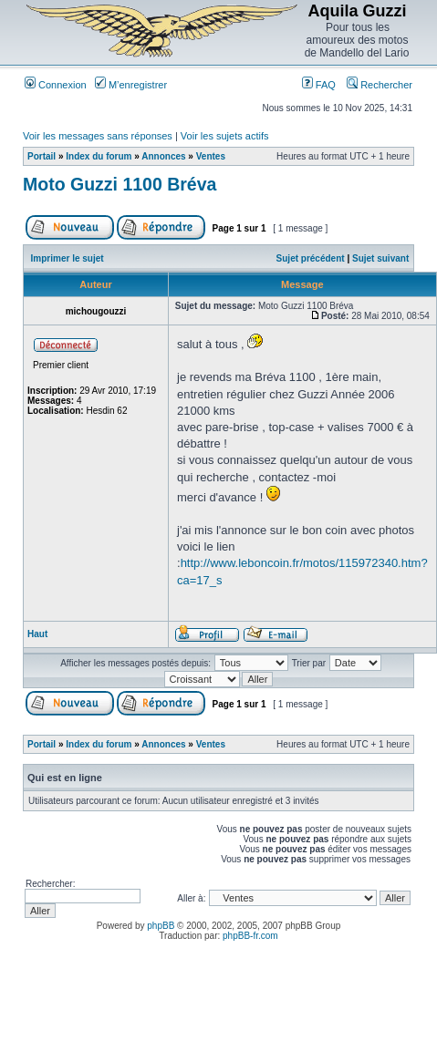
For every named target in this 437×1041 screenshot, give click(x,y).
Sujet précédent (310, 258)
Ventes (210, 156)
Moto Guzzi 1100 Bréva (119, 184)
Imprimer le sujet (67, 258)
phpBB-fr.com (250, 936)
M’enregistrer (131, 84)
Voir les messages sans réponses (97, 135)
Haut (37, 634)
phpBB (160, 926)
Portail (41, 156)
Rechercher (379, 84)
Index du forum (98, 156)
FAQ (319, 84)
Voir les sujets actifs (225, 135)
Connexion (56, 84)
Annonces (163, 156)
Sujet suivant (380, 258)
